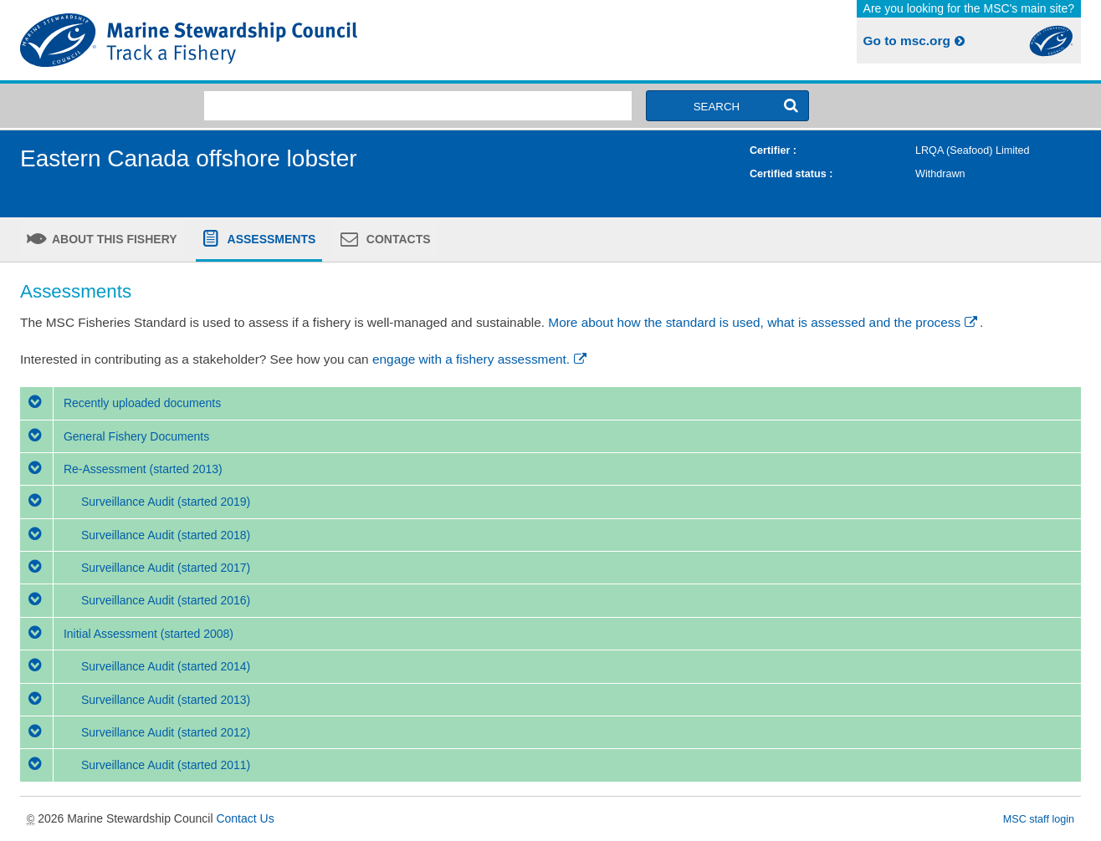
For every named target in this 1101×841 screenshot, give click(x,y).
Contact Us (245, 818)
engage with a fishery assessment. (480, 359)
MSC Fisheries (282, 40)
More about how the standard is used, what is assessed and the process (764, 322)
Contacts (397, 239)
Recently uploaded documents (120, 403)
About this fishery (113, 239)
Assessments (269, 239)
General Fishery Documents (114, 436)
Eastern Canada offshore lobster (188, 158)
